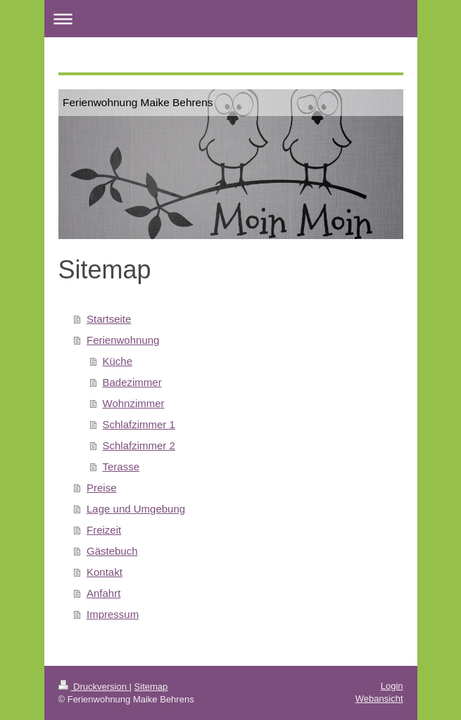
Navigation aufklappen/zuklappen (231, 19)
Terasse (121, 466)
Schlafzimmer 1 (139, 424)
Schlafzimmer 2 (139, 445)
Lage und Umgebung (136, 509)
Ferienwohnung (123, 340)
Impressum (113, 614)
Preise (102, 488)
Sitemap (151, 686)
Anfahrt (103, 593)
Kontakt (104, 572)
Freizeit (104, 530)
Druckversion (94, 686)
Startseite (109, 319)
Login (392, 686)
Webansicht (379, 698)
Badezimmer (132, 382)
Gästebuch (112, 551)
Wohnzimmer (134, 403)
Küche (118, 361)
